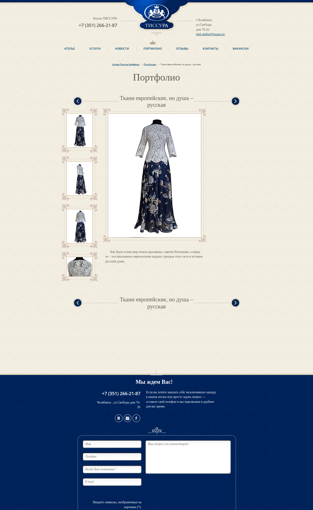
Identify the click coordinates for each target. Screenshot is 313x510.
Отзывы (182, 49)
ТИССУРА (156, 18)
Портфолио (152, 49)
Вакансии (241, 49)
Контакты (210, 49)
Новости (122, 49)
